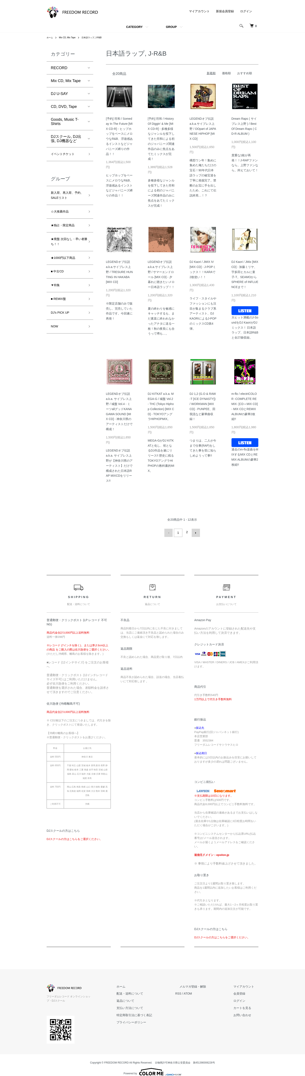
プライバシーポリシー (152, 1020)
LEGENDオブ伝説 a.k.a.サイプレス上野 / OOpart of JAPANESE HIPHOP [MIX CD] (203, 128)
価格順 (226, 73)
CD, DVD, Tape (64, 106)
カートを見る (246, 1006)
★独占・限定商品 (66, 232)
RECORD (59, 68)
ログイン (246, 11)
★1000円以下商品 (66, 268)
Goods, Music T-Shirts (65, 121)
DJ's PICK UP (62, 329)
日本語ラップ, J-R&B (98, 37)
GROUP (171, 27)
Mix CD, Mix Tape (70, 37)
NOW (55, 344)
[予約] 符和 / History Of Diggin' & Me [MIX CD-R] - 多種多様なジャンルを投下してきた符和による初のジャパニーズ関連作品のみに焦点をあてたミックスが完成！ (161, 139)
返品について (146, 999)
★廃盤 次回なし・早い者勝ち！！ (66, 250)
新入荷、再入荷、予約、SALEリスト (67, 198)
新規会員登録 (225, 11)
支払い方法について (150, 1006)
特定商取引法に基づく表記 (155, 1013)
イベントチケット (66, 155)
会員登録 (244, 992)
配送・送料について (150, 992)
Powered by (152, 1066)
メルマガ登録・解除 (205, 985)
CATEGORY (134, 27)
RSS (195, 992)
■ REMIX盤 (60, 314)
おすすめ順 (244, 73)
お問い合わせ (246, 1013)
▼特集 (56, 299)
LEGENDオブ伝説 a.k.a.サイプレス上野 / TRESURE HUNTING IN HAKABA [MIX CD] (119, 272)
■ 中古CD (59, 283)
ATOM (204, 992)
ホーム (50, 37)
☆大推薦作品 (62, 216)
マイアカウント (199, 11)
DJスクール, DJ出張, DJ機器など (66, 138)
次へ (194, 532)
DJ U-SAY (59, 94)
